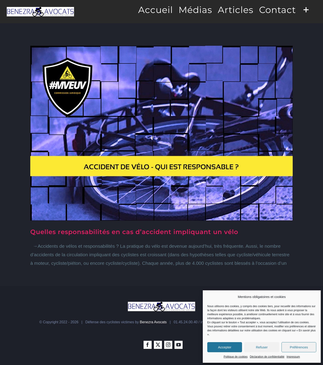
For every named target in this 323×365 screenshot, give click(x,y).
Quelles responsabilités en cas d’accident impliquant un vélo (134, 232)
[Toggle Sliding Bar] (306, 9)
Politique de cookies (236, 356)
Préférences (299, 347)
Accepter (224, 347)
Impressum (293, 356)
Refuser (262, 347)
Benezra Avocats (153, 322)
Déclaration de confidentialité (267, 356)
